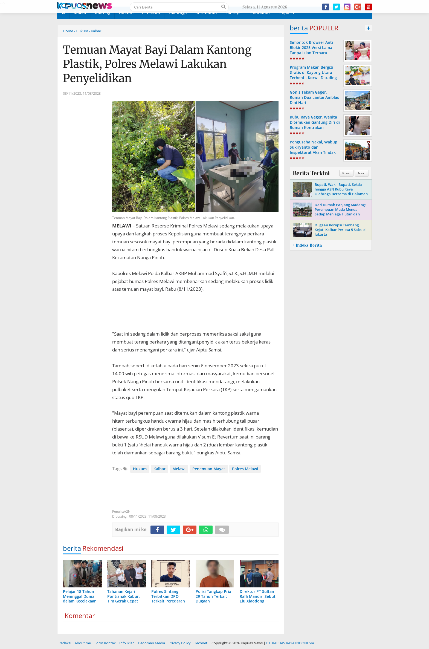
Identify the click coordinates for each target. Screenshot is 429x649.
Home (68, 30)
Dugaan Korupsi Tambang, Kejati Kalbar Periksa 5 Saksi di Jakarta (341, 230)
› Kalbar (95, 30)
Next (362, 173)
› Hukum (81, 30)
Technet (200, 643)
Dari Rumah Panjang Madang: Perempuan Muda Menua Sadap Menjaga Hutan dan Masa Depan (340, 211)
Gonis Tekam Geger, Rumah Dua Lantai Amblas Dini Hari (314, 97)
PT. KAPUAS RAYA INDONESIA (290, 643)
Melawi (178, 468)
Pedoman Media (151, 643)
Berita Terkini (311, 173)
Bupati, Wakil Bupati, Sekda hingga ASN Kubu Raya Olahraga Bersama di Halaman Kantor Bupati (341, 191)
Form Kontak (105, 643)
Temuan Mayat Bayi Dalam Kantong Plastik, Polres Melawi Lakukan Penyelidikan (157, 64)
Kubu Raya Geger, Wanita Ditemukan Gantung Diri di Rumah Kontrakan (315, 122)
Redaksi (65, 643)
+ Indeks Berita (307, 245)
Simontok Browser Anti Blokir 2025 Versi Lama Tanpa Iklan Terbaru (311, 47)
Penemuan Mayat (208, 468)
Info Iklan (127, 643)
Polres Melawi (245, 468)
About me (83, 643)
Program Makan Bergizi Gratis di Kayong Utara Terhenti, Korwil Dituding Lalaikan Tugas (313, 75)
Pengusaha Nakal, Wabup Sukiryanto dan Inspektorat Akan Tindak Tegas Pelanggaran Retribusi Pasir (313, 152)
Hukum (140, 468)
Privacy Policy (180, 643)
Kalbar (159, 468)
